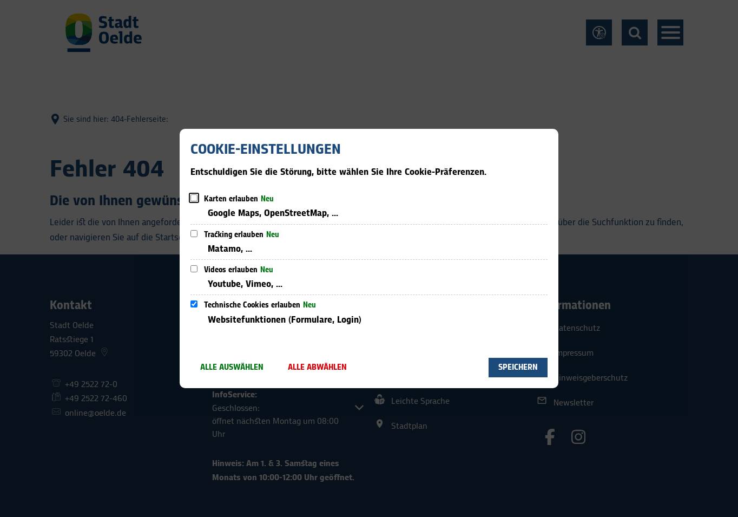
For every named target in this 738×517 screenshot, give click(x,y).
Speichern (518, 367)
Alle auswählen (231, 367)
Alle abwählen (317, 367)
